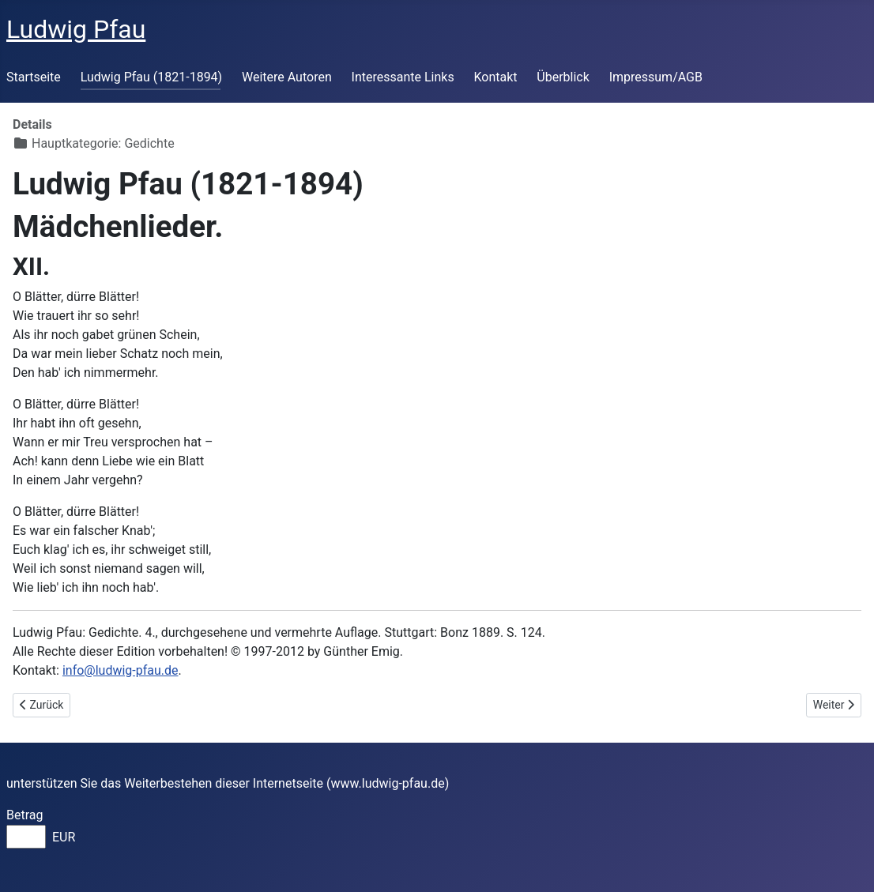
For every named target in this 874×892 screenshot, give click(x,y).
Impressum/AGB (656, 77)
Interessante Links (403, 77)
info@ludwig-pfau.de (120, 670)
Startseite (33, 77)
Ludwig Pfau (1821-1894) (152, 77)
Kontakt (495, 77)
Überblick (563, 77)
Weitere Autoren (287, 77)
